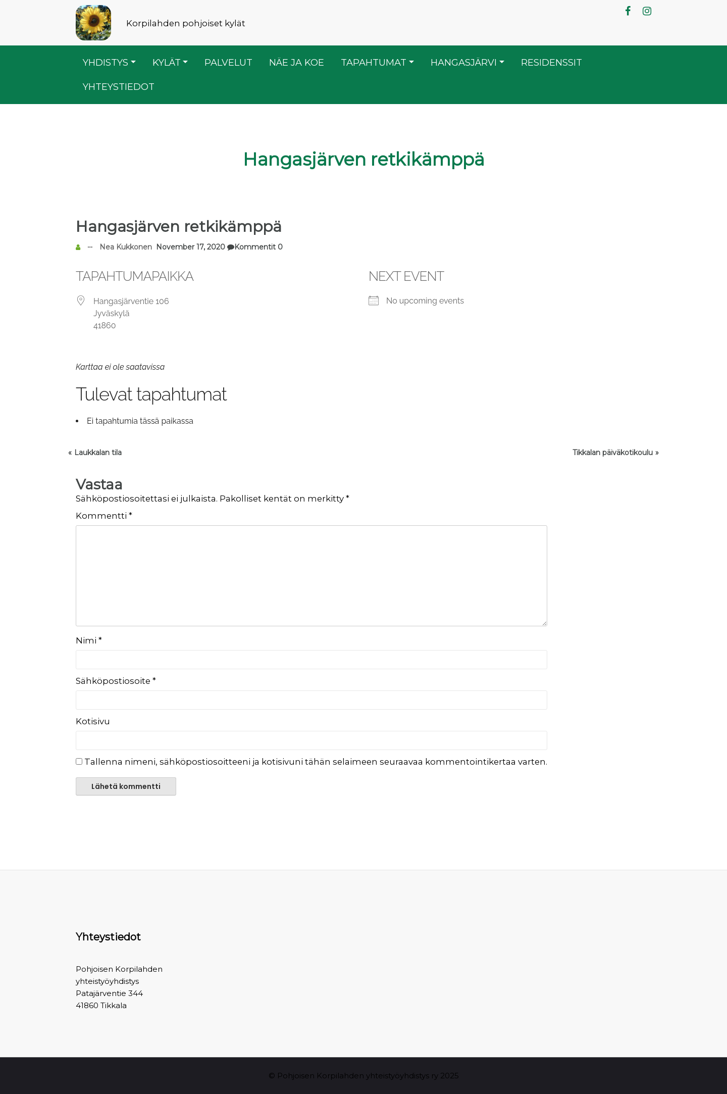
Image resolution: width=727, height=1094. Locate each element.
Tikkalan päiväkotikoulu (613, 452)
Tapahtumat (373, 62)
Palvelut (228, 62)
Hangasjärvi (464, 62)
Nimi (89, 640)
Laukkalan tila (98, 452)
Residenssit (551, 62)
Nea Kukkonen (125, 247)
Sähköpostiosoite (116, 681)
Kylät (166, 62)
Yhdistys (105, 62)
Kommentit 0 (254, 247)
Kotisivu (93, 721)
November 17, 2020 (188, 247)
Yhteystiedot (118, 86)
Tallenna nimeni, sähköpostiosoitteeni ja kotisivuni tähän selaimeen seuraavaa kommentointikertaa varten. (315, 762)
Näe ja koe (296, 62)
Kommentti (104, 516)
